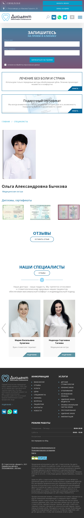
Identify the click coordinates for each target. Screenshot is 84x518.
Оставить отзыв (42, 239)
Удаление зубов (68, 413)
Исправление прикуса (66, 395)
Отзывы (42, 273)
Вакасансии (39, 382)
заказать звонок (62, 3)
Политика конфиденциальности (43, 448)
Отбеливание (67, 391)
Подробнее (33, 355)
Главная (6, 121)
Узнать (76, 88)
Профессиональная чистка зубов (69, 406)
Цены (36, 391)
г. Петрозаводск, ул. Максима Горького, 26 (22, 8)
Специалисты (21, 121)
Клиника (37, 398)
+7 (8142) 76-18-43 (13, 3)
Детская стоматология (67, 383)
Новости (38, 411)
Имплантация (67, 417)
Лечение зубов (67, 387)
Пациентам (39, 404)
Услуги (37, 388)
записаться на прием (42, 59)
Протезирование (68, 410)
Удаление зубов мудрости (68, 400)
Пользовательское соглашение (43, 450)
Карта (34, 453)
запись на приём (62, 8)
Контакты (38, 407)
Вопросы (38, 401)
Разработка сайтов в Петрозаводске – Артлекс (11, 467)
